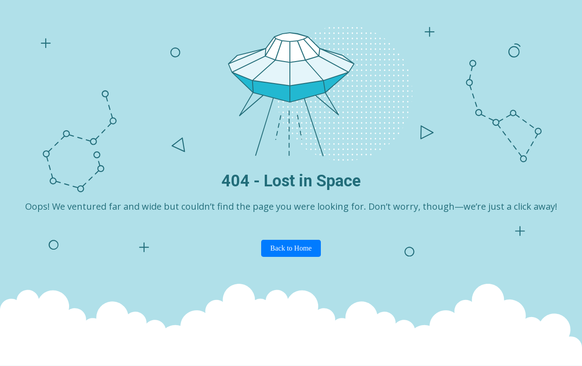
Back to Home (290, 248)
